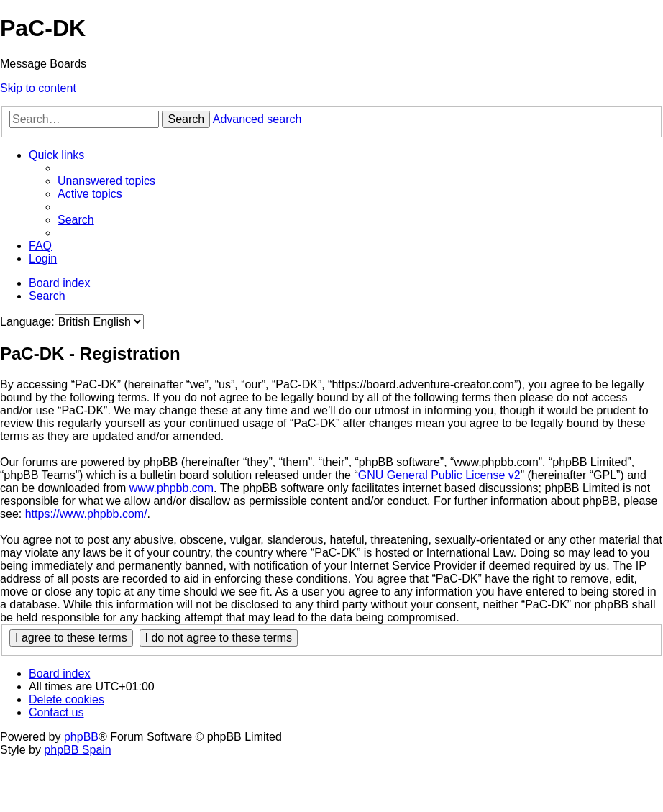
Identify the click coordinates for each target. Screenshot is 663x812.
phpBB (81, 737)
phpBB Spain (77, 750)
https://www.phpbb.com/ (86, 514)
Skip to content (38, 88)
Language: (27, 322)
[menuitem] (106, 181)
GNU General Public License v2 (439, 475)
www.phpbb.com (171, 488)
